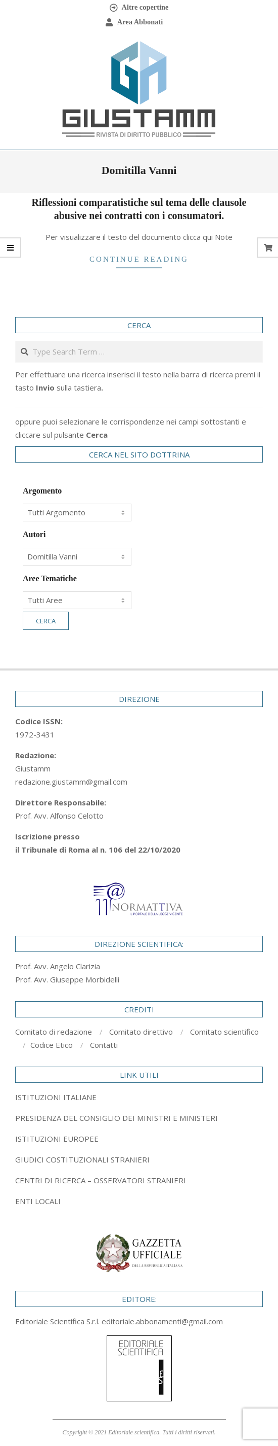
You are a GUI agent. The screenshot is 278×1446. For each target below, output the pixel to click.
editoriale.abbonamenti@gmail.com (162, 1321)
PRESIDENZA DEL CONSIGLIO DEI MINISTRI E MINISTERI (116, 1118)
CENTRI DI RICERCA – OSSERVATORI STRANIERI (100, 1180)
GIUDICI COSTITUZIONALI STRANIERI (82, 1159)
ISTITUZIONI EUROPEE (57, 1139)
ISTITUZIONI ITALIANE (56, 1097)
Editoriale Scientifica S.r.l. (58, 1321)
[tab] (139, 1117)
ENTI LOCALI (38, 1201)
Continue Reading (139, 259)
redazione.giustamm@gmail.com (71, 782)
